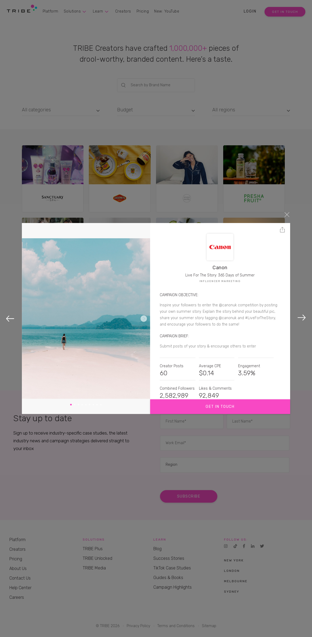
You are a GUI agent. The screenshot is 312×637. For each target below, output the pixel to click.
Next (144, 318)
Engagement (249, 366)
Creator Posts (171, 366)
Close (287, 214)
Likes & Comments (215, 388)
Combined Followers (177, 388)
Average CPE (210, 366)
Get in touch (220, 406)
